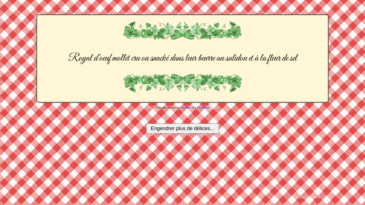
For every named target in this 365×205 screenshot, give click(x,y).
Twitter (185, 107)
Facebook (203, 107)
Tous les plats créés (306, 196)
